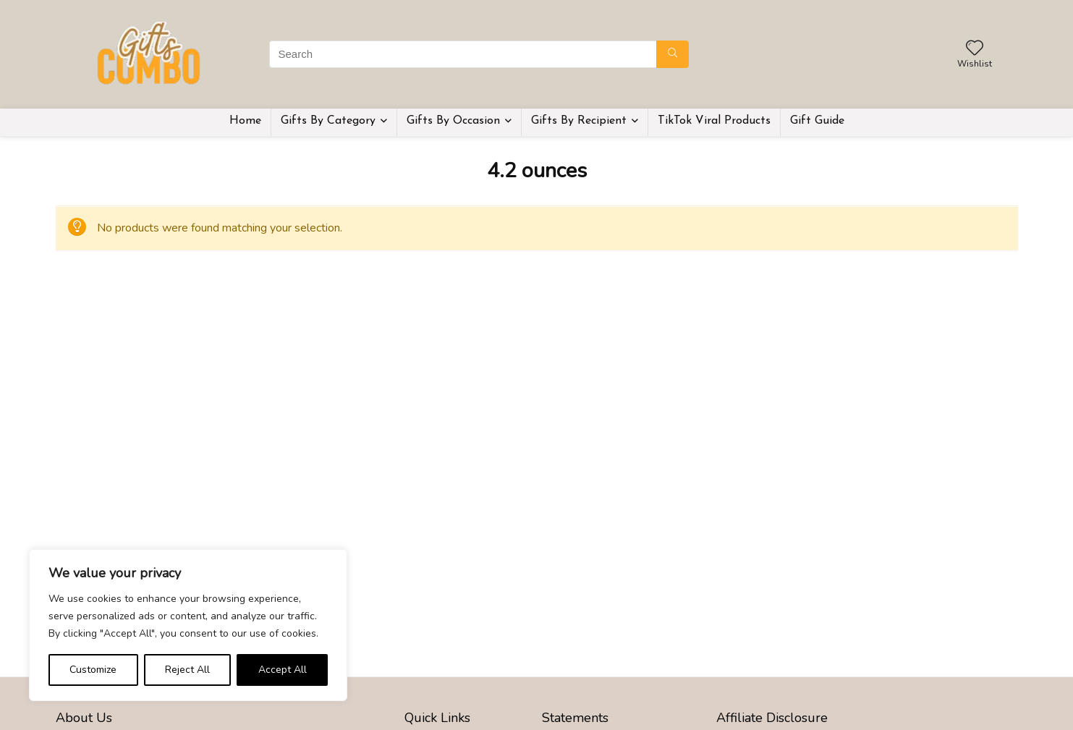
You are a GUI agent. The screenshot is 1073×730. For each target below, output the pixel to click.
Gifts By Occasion (453, 121)
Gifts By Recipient (579, 121)
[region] (188, 625)
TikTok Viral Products (714, 121)
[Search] (672, 54)
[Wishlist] (974, 49)
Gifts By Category (328, 121)
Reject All (187, 669)
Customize (92, 669)
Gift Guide (817, 121)
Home (245, 121)
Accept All (282, 669)
